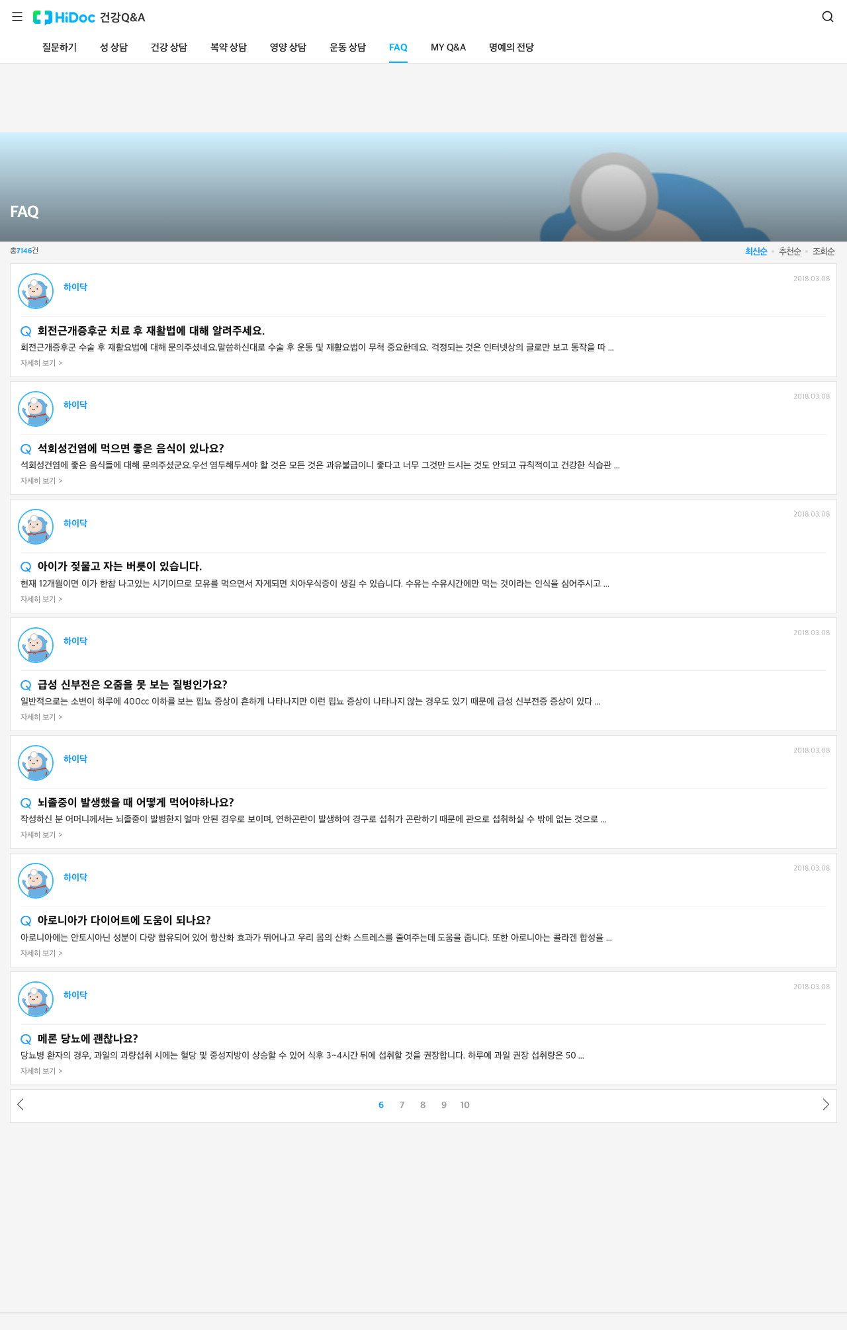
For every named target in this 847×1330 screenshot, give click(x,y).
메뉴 (17, 16)
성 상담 (114, 48)
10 (465, 1105)
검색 (828, 16)
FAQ (398, 48)
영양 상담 (288, 48)
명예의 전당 (511, 48)
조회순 (823, 251)
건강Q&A (123, 18)
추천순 (790, 251)
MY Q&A (448, 48)
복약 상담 (228, 48)
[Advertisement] (423, 95)
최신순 (756, 251)
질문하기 (59, 48)
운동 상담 (348, 48)
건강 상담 (169, 48)
